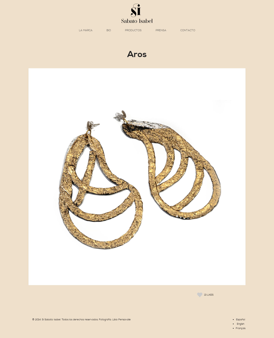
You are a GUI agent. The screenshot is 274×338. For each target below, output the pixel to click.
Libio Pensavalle (121, 319)
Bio (109, 30)
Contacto (187, 30)
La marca (85, 30)
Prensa (161, 30)
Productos (133, 30)
